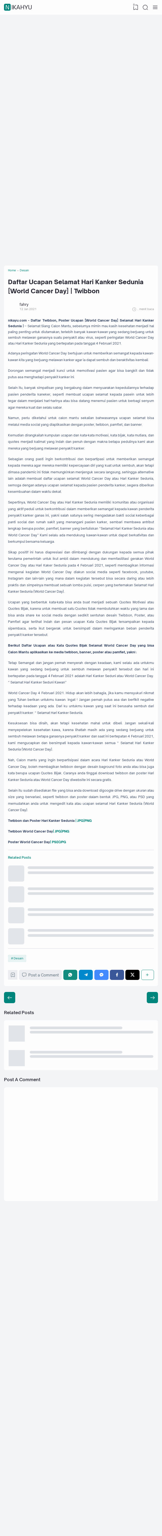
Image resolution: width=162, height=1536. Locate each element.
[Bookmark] (15, 1279)
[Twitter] (133, 1278)
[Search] (145, 7)
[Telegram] (90, 1278)
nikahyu (18, 7)
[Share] (146, 1278)
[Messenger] (104, 1278)
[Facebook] (119, 1278)
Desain (20, 1259)
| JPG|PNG (103, 1092)
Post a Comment (45, 1278)
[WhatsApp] (75, 1278)
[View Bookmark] (134, 7)
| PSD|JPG (71, 1117)
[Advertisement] (81, 56)
